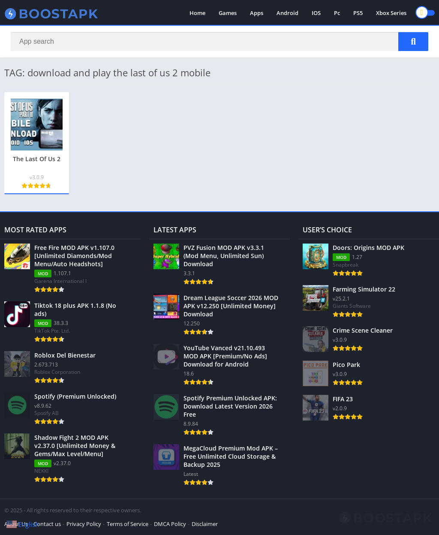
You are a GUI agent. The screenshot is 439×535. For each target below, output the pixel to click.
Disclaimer (205, 524)
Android (287, 13)
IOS (316, 13)
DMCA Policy (170, 524)
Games (228, 13)
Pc (337, 13)
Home (197, 13)
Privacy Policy (83, 524)
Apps (256, 13)
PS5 (358, 13)
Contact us (47, 524)
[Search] (219, 41)
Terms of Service (127, 524)
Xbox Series (391, 13)
